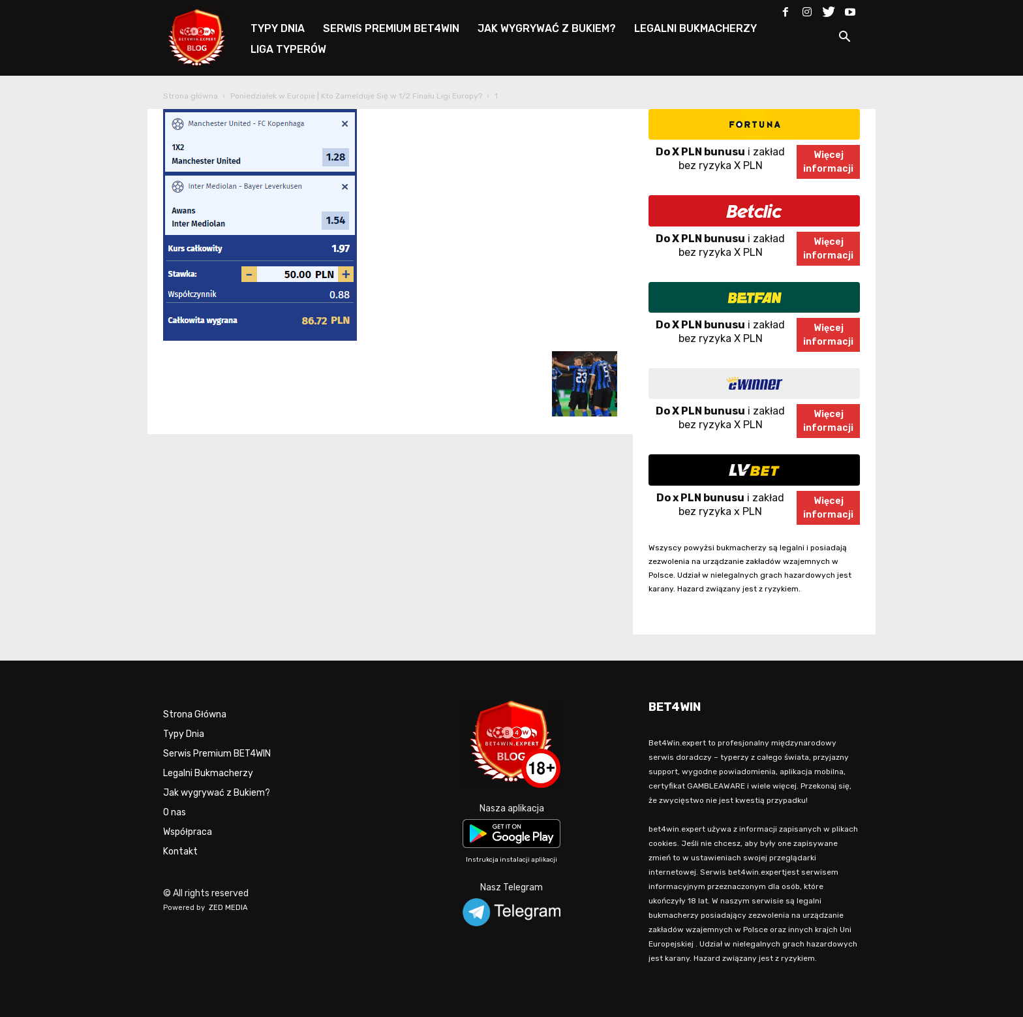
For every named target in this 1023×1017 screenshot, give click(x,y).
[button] (844, 38)
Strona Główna (194, 714)
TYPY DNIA (278, 28)
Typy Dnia (183, 734)
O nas (174, 812)
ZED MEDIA (228, 907)
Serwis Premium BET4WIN (217, 753)
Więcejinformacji (828, 161)
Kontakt (180, 851)
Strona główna (190, 96)
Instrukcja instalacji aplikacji (511, 860)
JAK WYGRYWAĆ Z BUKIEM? (547, 28)
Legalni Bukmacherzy (208, 773)
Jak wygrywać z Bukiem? (216, 792)
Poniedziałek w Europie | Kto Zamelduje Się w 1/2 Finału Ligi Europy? (356, 96)
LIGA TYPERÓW (288, 49)
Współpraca (187, 831)
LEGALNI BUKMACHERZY (695, 28)
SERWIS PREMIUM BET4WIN (391, 28)
